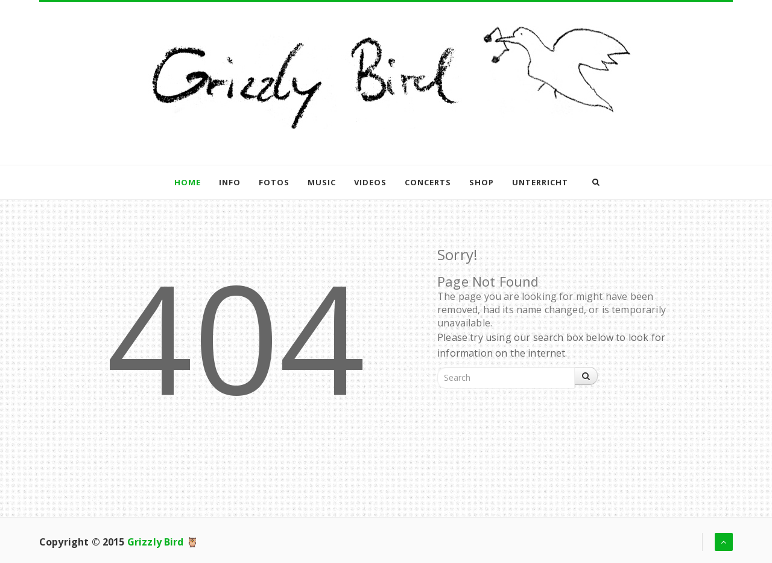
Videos (370, 182)
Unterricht (540, 182)
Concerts (428, 182)
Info (230, 182)
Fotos (274, 182)
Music (322, 182)
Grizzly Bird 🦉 (162, 542)
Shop (481, 182)
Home (187, 182)
